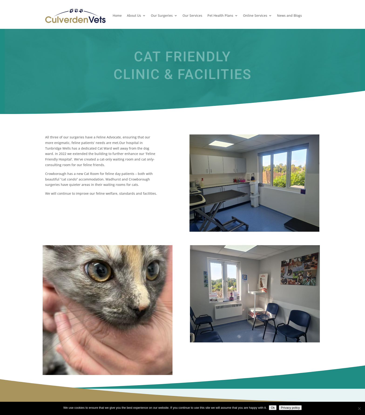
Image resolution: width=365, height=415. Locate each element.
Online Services (255, 15)
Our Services (192, 15)
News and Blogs (289, 15)
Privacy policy (290, 407)
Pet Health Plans (220, 15)
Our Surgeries (162, 15)
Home (117, 15)
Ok (273, 407)
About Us (134, 15)
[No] (359, 408)
